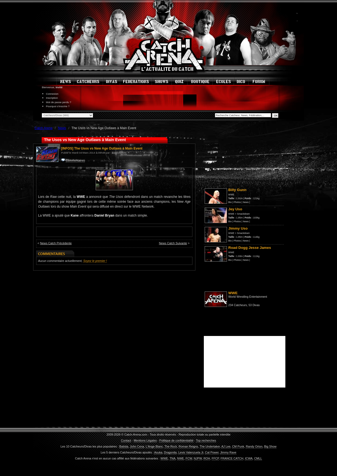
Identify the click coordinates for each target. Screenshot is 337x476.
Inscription (52, 97)
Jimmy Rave (228, 452)
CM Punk (238, 446)
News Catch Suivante (173, 243)
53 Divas (254, 305)
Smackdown (243, 213)
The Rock (170, 446)
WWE (231, 194)
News (246, 202)
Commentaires (75, 160)
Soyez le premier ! (95, 260)
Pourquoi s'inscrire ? (58, 106)
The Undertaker (210, 446)
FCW (189, 458)
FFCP (215, 458)
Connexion (52, 93)
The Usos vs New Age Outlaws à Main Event (108, 148)
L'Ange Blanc (154, 446)
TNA (173, 458)
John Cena (137, 446)
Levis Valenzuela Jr (190, 452)
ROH (207, 458)
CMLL (258, 458)
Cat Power (212, 452)
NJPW (198, 458)
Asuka (158, 452)
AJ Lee (225, 446)
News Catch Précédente (55, 243)
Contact (126, 440)
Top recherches (206, 440)
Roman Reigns (188, 446)
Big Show (270, 446)
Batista (123, 446)
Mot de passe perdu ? (58, 102)
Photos (237, 202)
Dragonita (170, 452)
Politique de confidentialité (176, 440)
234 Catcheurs (237, 305)
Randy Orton (254, 446)
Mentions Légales (145, 440)
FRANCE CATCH (232, 458)
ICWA (248, 458)
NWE (180, 458)
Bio (230, 202)
